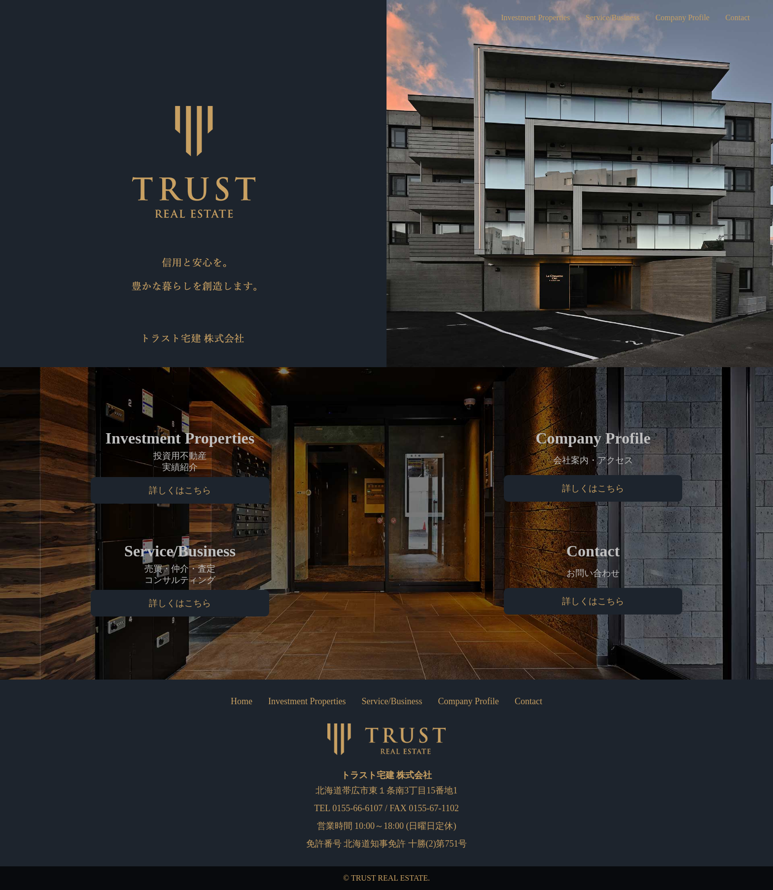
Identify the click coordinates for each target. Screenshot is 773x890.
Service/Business (599, 18)
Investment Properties (514, 18)
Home (241, 701)
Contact (736, 18)
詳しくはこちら (180, 490)
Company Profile (675, 18)
